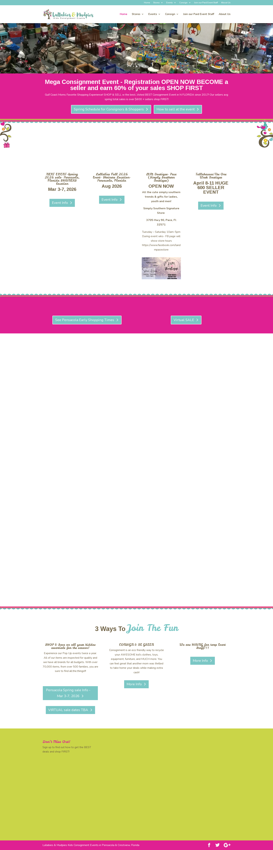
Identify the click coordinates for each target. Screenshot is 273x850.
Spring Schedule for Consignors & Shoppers (109, 109)
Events (169, 3)
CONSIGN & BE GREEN (136, 644)
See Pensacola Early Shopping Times (84, 320)
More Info (134, 684)
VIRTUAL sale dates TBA (68, 710)
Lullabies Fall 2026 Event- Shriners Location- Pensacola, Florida (112, 177)
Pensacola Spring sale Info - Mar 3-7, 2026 (68, 693)
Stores (156, 3)
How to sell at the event (176, 109)
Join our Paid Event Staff (206, 3)
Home (147, 3)
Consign (183, 3)
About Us (226, 3)
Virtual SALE (184, 320)
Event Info (60, 202)
